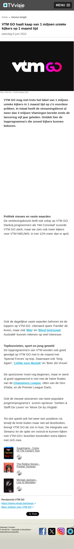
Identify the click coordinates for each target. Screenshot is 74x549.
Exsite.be (6, 530)
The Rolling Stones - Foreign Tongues (28, 465)
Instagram (61, 530)
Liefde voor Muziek (27, 363)
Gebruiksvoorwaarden (9, 532)
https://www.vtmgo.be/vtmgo (17, 503)
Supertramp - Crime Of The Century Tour (28, 449)
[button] (63, 5)
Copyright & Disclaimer (21, 530)
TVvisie (70, 530)
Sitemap (3, 527)
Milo (29, 330)
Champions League (27, 383)
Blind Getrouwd (49, 330)
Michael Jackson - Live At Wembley (27, 481)
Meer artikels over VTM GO (16, 507)
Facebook (42, 530)
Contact (11, 527)
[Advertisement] (37, 173)
